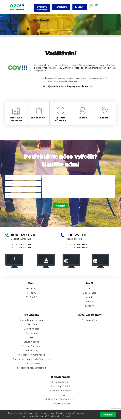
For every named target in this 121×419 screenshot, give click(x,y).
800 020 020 (23, 235)
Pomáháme (61, 7)
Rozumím (108, 414)
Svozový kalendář (42, 8)
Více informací (63, 416)
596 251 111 (77, 235)
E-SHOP (79, 7)
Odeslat (60, 206)
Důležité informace (68, 80)
